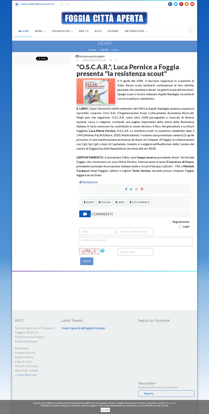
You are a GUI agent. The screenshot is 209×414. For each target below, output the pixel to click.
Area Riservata (26, 374)
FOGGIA (105, 202)
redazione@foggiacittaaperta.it (34, 4)
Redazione (90, 182)
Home (92, 49)
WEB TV (84, 31)
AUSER (89, 202)
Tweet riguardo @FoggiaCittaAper (83, 328)
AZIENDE (113, 31)
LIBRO (120, 202)
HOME (24, 31)
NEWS (40, 31)
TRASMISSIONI (62, 31)
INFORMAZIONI (136, 31)
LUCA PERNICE (140, 202)
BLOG (98, 31)
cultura (115, 49)
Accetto (105, 409)
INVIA (87, 261)
